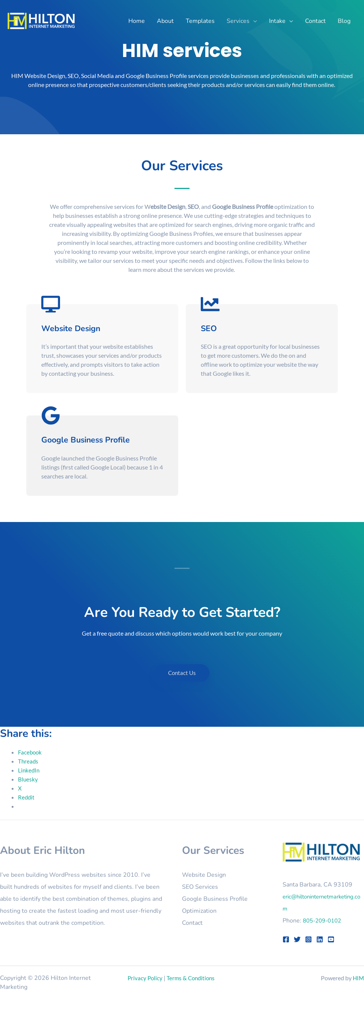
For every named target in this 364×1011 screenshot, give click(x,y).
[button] (253, 21)
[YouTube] (331, 939)
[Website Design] (50, 304)
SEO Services (200, 887)
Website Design (80, 328)
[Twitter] (297, 939)
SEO (211, 328)
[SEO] (210, 304)
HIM (358, 977)
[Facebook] (286, 939)
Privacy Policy (146, 977)
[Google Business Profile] (50, 415)
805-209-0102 (324, 920)
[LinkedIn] (319, 939)
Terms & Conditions (193, 977)
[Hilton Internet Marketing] (41, 20)
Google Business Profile (99, 439)
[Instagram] (308, 939)
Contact (192, 923)
